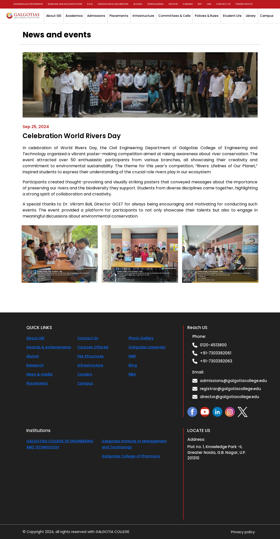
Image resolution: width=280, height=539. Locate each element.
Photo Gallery (141, 338)
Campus (266, 16)
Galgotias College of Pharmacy (131, 456)
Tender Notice (244, 4)
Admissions (96, 16)
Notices (173, 4)
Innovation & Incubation (113, 4)
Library (251, 16)
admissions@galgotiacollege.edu (233, 380)
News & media (39, 374)
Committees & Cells (174, 16)
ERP (200, 4)
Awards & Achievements (28, 4)
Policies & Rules (206, 16)
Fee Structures (90, 356)
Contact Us (87, 338)
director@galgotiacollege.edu (229, 396)
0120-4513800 (213, 345)
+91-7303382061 (215, 353)
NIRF (132, 356)
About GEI (53, 16)
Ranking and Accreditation (65, 4)
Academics (74, 16)
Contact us (223, 4)
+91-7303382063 (216, 361)
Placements (118, 16)
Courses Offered (92, 347)
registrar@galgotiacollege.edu (230, 388)
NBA (132, 374)
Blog (133, 365)
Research (35, 365)
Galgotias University (147, 347)
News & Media (155, 4)
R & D (90, 4)
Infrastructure (143, 16)
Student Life (232, 16)
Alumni (137, 4)
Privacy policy (243, 531)
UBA (209, 4)
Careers (188, 4)
